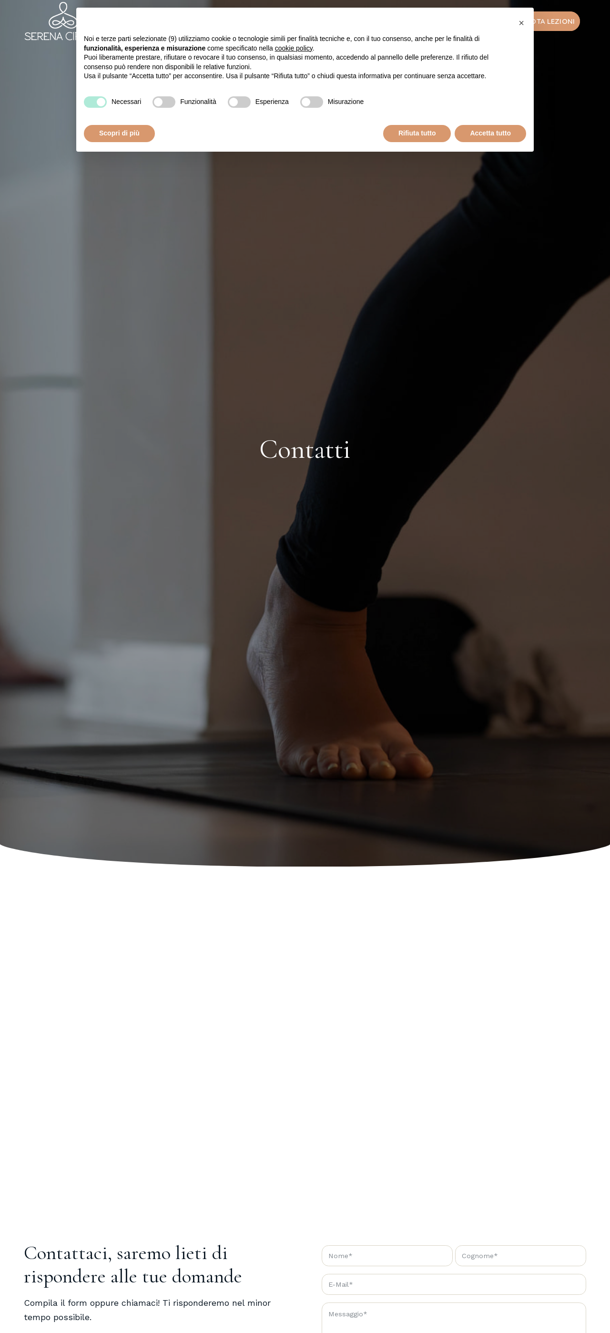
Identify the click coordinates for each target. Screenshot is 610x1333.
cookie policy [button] (294, 48)
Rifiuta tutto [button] (417, 133)
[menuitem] (543, 21)
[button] (521, 23)
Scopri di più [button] (119, 133)
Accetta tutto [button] (490, 133)
